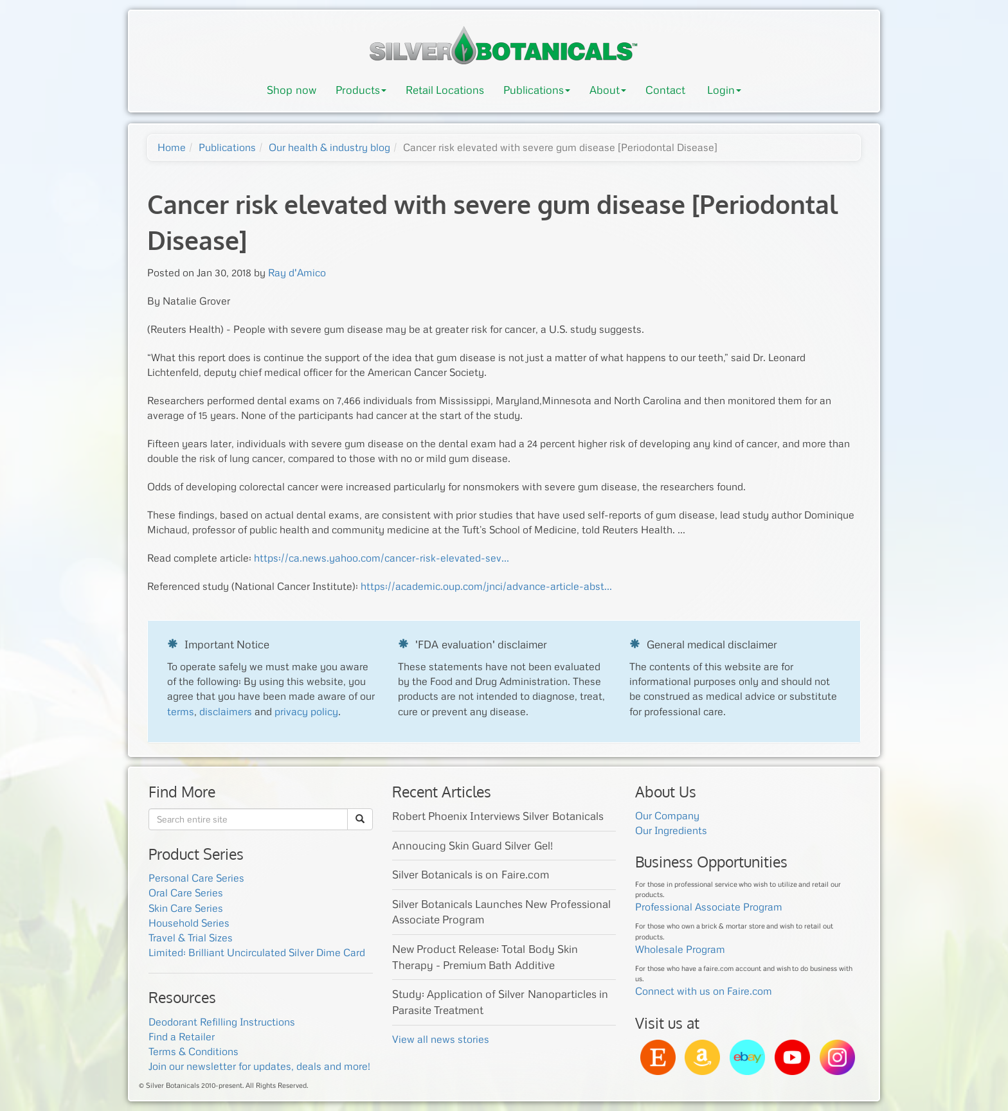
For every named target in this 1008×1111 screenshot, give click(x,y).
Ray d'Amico (297, 272)
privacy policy (306, 711)
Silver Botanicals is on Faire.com (470, 874)
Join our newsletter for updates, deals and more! (259, 1066)
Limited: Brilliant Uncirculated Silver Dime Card (256, 952)
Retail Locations (445, 89)
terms (180, 711)
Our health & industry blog (329, 147)
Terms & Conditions (193, 1051)
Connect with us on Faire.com (703, 990)
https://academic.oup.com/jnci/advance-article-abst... (486, 586)
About (608, 89)
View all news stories (440, 1039)
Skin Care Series (185, 908)
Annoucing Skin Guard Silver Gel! (472, 845)
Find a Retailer (181, 1036)
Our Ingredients (671, 830)
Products (361, 89)
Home (172, 147)
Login (724, 89)
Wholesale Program (680, 949)
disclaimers (225, 711)
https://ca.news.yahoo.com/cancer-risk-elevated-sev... (381, 557)
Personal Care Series (196, 877)
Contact (665, 89)
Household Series (189, 922)
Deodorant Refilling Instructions (221, 1021)
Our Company (667, 815)
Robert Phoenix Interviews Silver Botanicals (498, 815)
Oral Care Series (185, 892)
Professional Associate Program (708, 906)
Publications (536, 89)
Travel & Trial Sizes (190, 937)
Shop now (291, 89)
